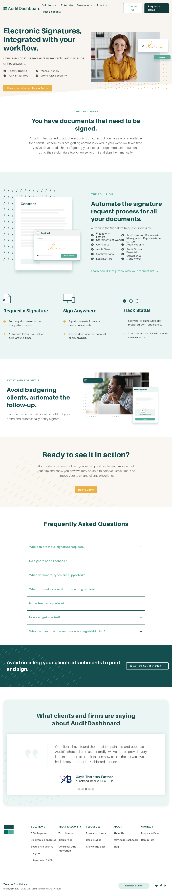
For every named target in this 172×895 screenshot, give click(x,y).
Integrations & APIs (42, 860)
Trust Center (65, 833)
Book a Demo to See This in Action (28, 88)
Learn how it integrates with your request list (123, 271)
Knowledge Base (95, 846)
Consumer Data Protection (67, 848)
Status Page (65, 840)
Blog (116, 846)
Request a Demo (154, 8)
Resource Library (96, 833)
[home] (21, 8)
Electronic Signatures (43, 840)
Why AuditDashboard (126, 840)
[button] (49, 5)
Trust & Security (51, 11)
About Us (119, 833)
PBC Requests (39, 833)
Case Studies (93, 840)
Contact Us (133, 8)
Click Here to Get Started (145, 666)
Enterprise (67, 5)
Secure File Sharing (42, 846)
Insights (35, 853)
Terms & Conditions (15, 884)
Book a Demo (86, 489)
